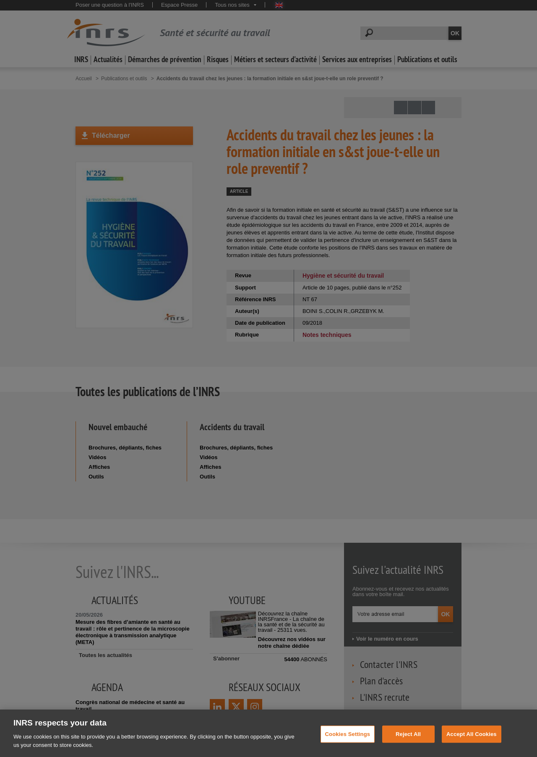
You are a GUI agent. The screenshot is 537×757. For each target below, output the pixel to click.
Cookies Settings (347, 742)
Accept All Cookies (471, 742)
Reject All (408, 742)
